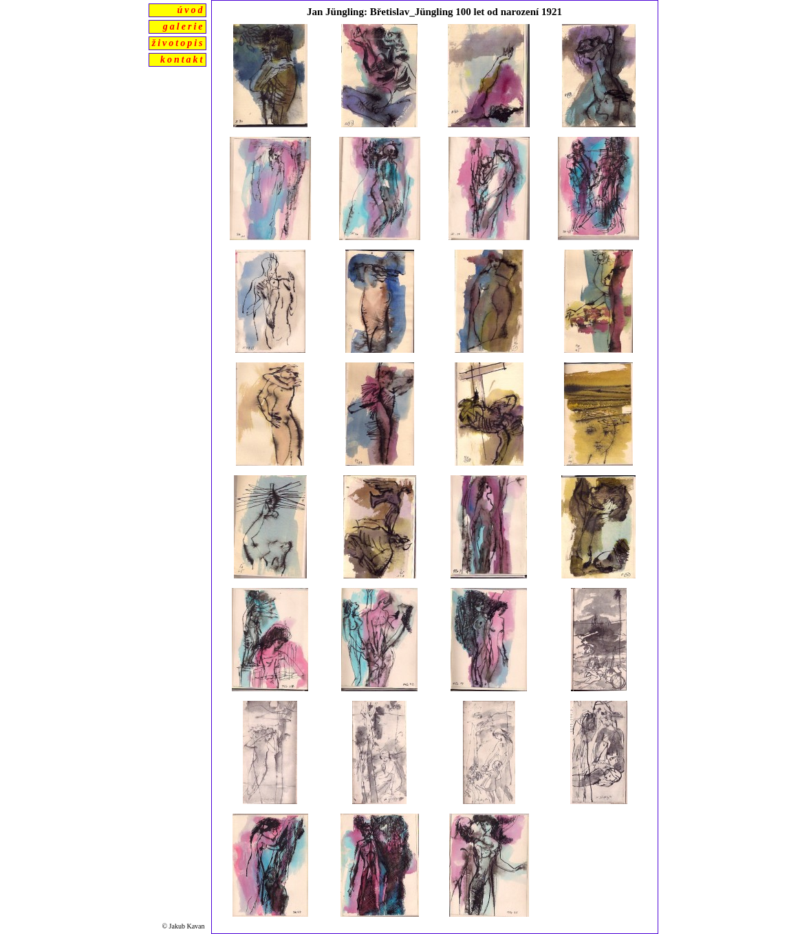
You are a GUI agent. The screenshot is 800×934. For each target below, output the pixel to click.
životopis (178, 43)
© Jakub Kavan (183, 926)
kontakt (182, 59)
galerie (184, 26)
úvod (191, 10)
